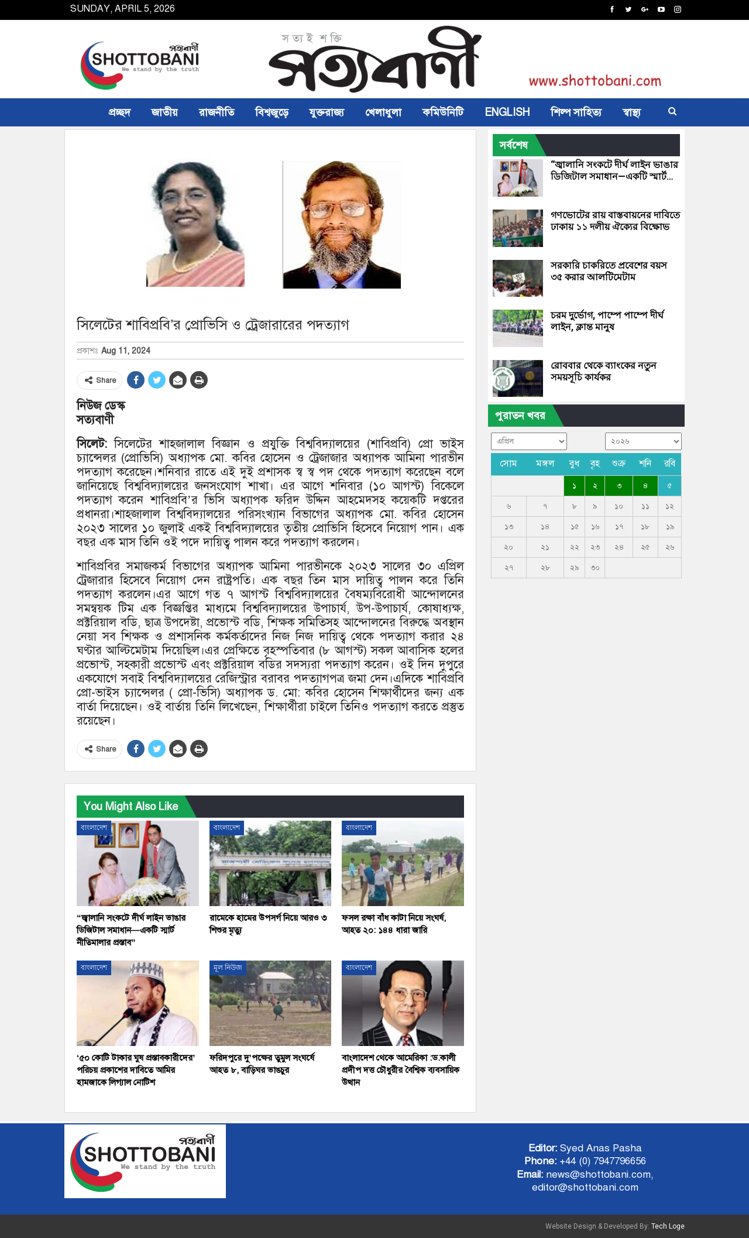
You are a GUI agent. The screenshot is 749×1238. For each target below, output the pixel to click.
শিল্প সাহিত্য (576, 112)
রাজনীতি (216, 112)
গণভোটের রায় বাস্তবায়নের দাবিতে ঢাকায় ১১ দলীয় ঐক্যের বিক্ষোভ (615, 221)
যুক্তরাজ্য (327, 112)
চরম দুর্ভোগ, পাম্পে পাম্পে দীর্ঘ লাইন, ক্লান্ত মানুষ (607, 321)
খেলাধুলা (383, 112)
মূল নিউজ (228, 967)
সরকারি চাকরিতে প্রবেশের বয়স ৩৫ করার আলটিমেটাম (609, 271)
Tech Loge (668, 1226)
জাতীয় (165, 112)
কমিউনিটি (442, 112)
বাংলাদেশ (94, 828)
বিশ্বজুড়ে (271, 112)
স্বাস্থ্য (632, 112)
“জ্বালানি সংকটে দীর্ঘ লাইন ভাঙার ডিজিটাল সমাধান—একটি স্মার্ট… (614, 170)
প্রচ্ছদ (119, 112)
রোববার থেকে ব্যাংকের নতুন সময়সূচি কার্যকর (604, 371)
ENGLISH (507, 112)
